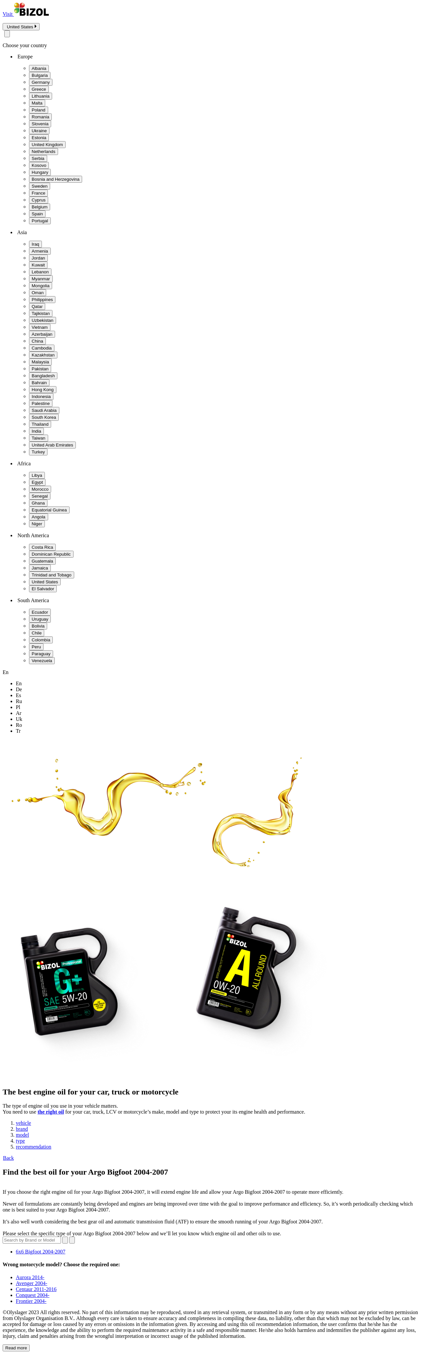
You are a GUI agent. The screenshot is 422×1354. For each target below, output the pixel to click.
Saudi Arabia (44, 410)
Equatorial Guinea (49, 510)
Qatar (37, 306)
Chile (37, 633)
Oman (38, 292)
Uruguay (40, 619)
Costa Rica (42, 547)
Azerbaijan (42, 334)
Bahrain (39, 382)
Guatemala (42, 561)
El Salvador (43, 588)
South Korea (44, 417)
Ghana (38, 503)
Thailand (40, 424)
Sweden (39, 186)
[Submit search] (72, 1240)
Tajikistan (41, 313)
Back (8, 1158)
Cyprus (38, 200)
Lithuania (40, 96)
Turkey (38, 451)
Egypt (37, 482)
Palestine (41, 403)
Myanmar (41, 278)
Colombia (41, 639)
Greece (39, 89)
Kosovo (39, 165)
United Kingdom (47, 144)
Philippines (42, 299)
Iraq (35, 244)
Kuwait (38, 264)
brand (22, 1129)
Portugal (40, 220)
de (19, 689)
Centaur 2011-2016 (36, 1289)
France (38, 193)
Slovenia (40, 123)
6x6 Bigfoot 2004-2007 (40, 1251)
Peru (36, 646)
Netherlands (43, 151)
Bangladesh (43, 375)
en (19, 683)
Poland (38, 110)
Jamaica (40, 568)
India (36, 431)
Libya (37, 475)
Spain (37, 213)
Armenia (40, 251)
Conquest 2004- (32, 1295)
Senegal (40, 496)
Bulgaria (40, 75)
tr (18, 731)
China (37, 341)
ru (19, 701)
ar (18, 713)
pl (18, 707)
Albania (39, 68)
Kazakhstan (43, 355)
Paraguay (41, 653)
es (18, 695)
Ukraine (39, 130)
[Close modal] (7, 33)
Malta (37, 103)
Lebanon (40, 271)
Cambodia (42, 348)
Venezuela (42, 660)
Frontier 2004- (31, 1301)
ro (19, 725)
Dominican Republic (51, 554)
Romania (40, 116)
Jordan (38, 258)
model (22, 1135)
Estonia (39, 137)
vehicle (23, 1123)
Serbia (38, 158)
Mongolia (40, 285)
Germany (41, 82)
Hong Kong (43, 389)
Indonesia (41, 396)
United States (45, 581)
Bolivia (38, 626)
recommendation (33, 1147)
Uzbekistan (42, 320)
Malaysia (40, 361)
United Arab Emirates (52, 445)
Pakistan (40, 368)
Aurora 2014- (30, 1277)
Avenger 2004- (31, 1283)
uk (19, 719)
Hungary (40, 172)
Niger (37, 523)
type (20, 1141)
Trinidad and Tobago (52, 574)
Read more (16, 1347)
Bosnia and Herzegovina (55, 179)
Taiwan (38, 438)
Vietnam (40, 327)
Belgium (39, 206)
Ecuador (40, 612)
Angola (38, 516)
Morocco (40, 489)
